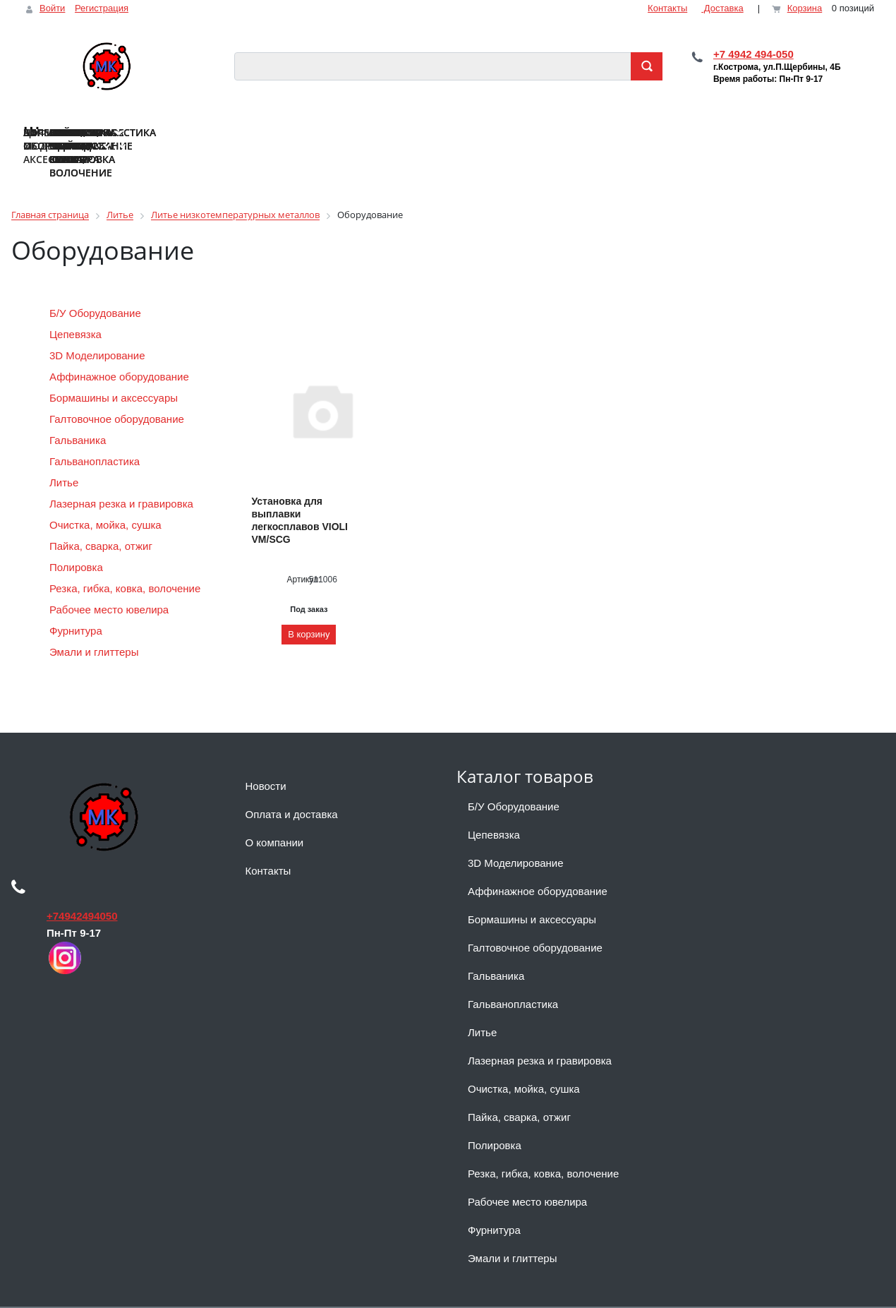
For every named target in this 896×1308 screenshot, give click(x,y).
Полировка (77, 540)
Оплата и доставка (292, 787)
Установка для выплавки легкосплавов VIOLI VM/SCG (300, 493)
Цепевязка (75, 307)
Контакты (667, 8)
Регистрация (101, 8)
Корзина (805, 8)
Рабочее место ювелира (109, 583)
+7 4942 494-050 (753, 54)
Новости (266, 759)
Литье (65, 456)
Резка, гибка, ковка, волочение (126, 562)
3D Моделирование (98, 329)
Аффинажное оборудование (120, 350)
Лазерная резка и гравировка (122, 477)
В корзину (308, 607)
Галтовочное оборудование (118, 392)
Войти (52, 8)
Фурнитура (77, 604)
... (864, 122)
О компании (275, 816)
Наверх (33, 1294)
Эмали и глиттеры (95, 625)
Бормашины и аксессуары (115, 371)
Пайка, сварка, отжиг (102, 519)
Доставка (722, 8)
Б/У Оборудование (95, 286)
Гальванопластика (96, 434)
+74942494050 (82, 889)
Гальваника (79, 413)
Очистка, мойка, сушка (106, 498)
